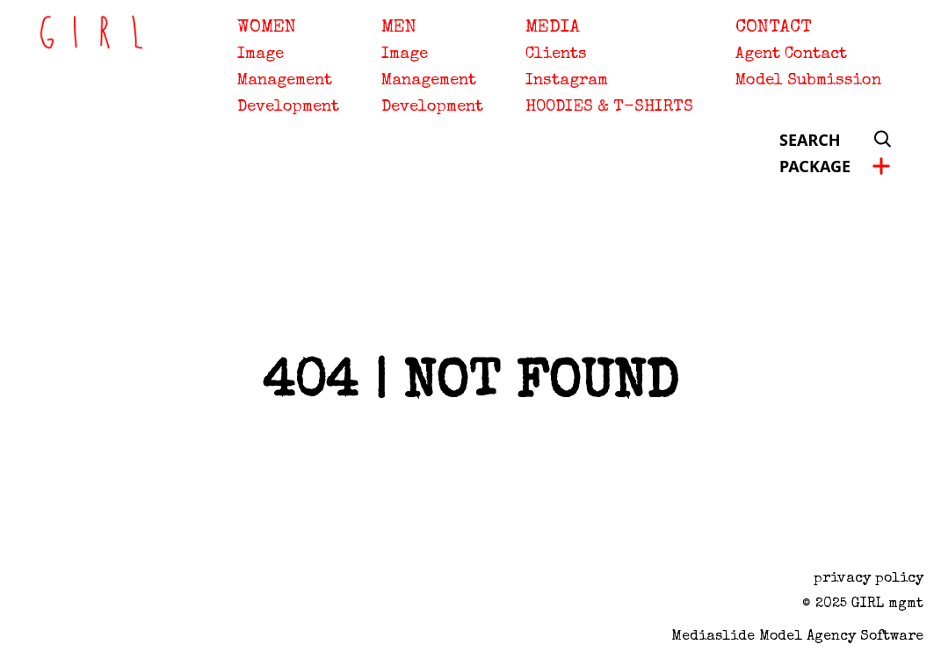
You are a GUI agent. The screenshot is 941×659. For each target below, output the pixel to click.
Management (284, 81)
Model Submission (808, 81)
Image (260, 54)
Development (288, 107)
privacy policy (868, 579)
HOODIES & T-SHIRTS (609, 107)
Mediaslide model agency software (797, 637)
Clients (556, 54)
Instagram (566, 81)
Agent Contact (791, 54)
